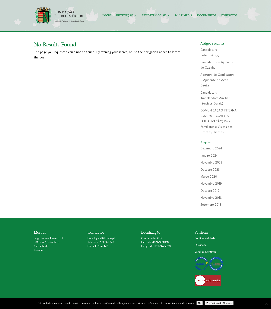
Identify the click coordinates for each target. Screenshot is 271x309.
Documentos (206, 15)
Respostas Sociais (154, 15)
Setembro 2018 (210, 204)
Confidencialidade (205, 238)
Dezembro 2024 (211, 148)
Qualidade (201, 245)
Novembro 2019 (211, 183)
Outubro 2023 (210, 169)
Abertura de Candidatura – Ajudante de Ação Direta (217, 80)
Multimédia (183, 15)
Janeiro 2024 (209, 155)
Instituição (124, 15)
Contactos (229, 15)
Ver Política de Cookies (219, 303)
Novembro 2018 (211, 197)
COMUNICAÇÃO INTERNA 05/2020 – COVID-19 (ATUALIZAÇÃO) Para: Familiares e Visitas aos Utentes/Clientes (218, 121)
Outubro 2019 (209, 191)
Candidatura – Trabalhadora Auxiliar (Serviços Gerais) (214, 97)
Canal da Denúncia (205, 251)
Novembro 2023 (211, 162)
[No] (266, 304)
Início (106, 15)
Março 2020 (208, 176)
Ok (199, 303)
